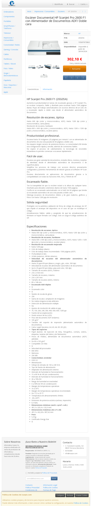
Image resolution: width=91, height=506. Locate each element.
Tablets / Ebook (10, 64)
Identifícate (57, 4)
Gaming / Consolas (11, 49)
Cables (6, 54)
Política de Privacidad (41, 468)
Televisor (7, 33)
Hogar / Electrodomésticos (11, 74)
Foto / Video (8, 68)
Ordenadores (9, 12)
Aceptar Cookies (81, 495)
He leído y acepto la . (42, 473)
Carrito (82, 4)
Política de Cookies (81, 503)
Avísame (74, 68)
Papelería (7, 80)
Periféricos (8, 59)
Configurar (60, 495)
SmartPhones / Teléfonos (9, 27)
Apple (6, 92)
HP (79, 33)
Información (47, 89)
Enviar (54, 478)
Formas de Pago (49, 490)
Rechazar (70, 495)
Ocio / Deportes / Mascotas (10, 86)
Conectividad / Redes (12, 45)
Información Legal (50, 485)
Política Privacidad (32, 487)
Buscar (70, 4)
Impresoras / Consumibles (9, 39)
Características (33, 89)
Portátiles (7, 21)
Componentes (9, 16)
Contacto (29, 485)
